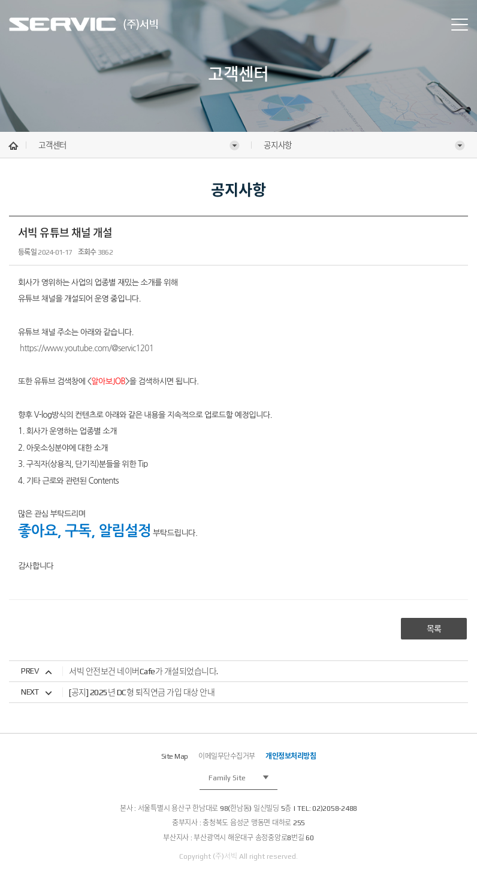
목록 (434, 628)
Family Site (227, 778)
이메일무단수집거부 (226, 756)
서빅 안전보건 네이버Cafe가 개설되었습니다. (143, 671)
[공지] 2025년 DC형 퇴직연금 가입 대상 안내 (142, 692)
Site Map (174, 756)
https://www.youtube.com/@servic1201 (86, 348)
